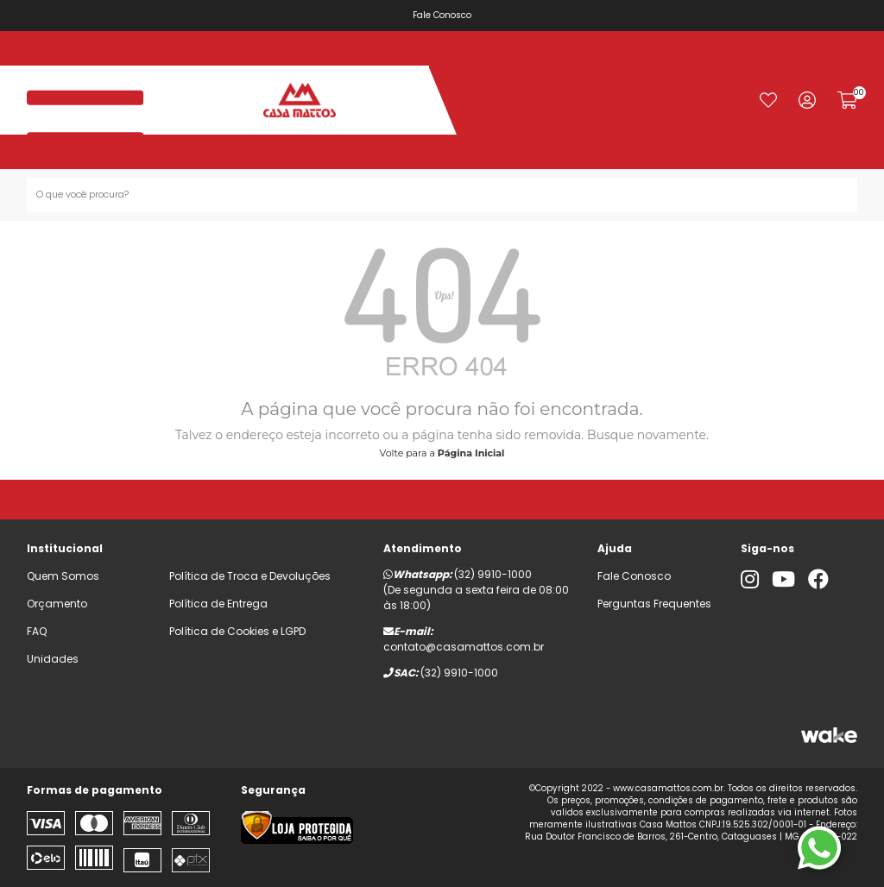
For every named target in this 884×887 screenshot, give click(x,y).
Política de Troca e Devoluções (250, 576)
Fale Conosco (453, 15)
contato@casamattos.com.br (463, 646)
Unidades (53, 658)
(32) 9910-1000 (493, 574)
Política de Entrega (218, 603)
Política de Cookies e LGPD (237, 631)
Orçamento (57, 603)
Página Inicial (471, 453)
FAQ (37, 631)
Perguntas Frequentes (654, 603)
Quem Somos (63, 576)
